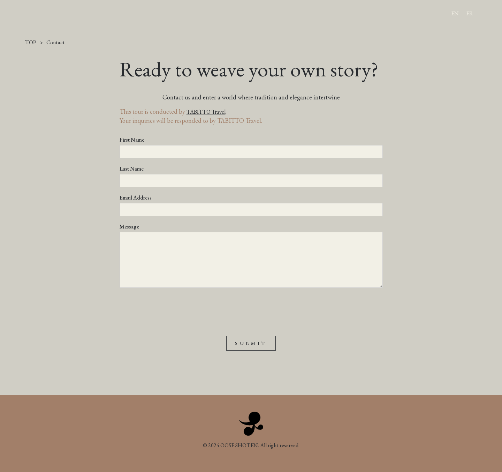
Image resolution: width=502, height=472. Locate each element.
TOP (30, 42)
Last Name (132, 168)
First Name (132, 139)
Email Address (136, 197)
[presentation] (173, 308)
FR (469, 13)
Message (129, 226)
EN (455, 13)
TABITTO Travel (206, 111)
